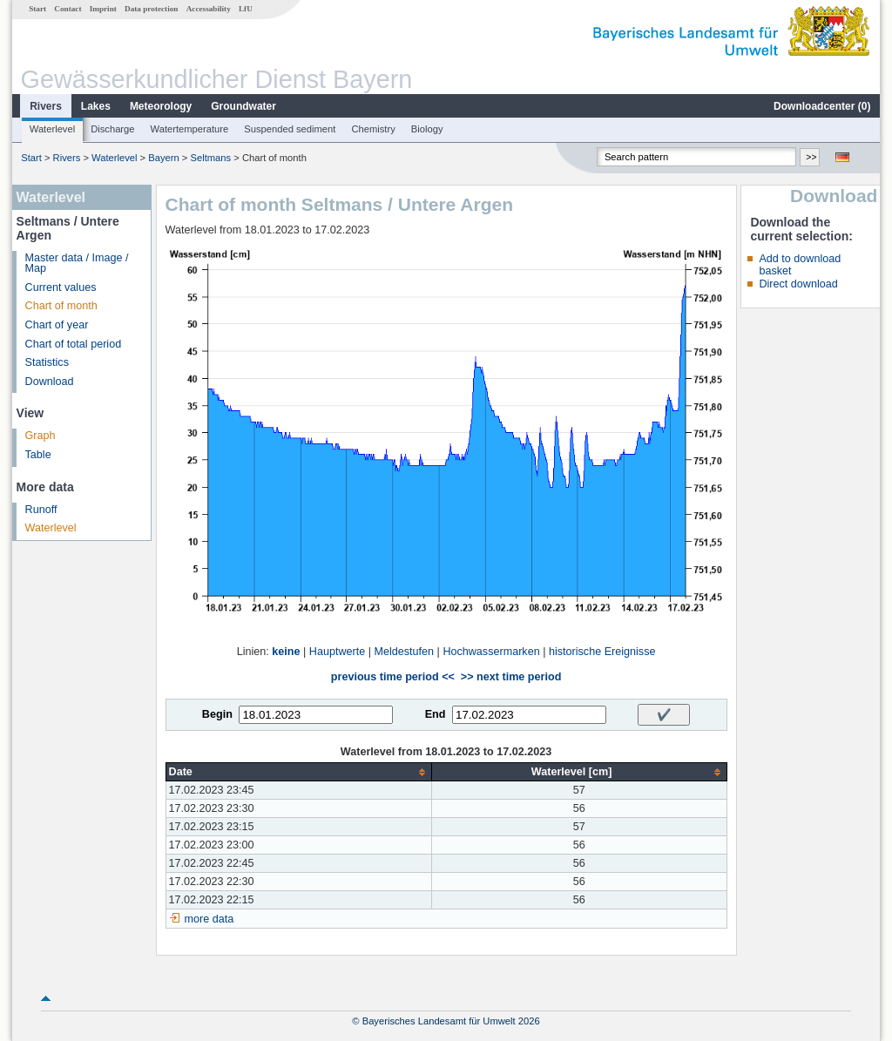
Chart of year (57, 325)
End (435, 714)
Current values (61, 287)
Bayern (163, 157)
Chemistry (373, 129)
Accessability (208, 8)
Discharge (112, 129)
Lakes (96, 106)
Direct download (798, 284)
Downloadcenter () (822, 106)
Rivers (46, 106)
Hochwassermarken (491, 652)
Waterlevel (52, 129)
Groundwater (243, 106)
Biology (427, 129)
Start (37, 8)
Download (49, 381)
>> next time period (511, 677)
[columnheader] (298, 772)
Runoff (41, 510)
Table (38, 455)
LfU (246, 8)
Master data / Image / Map (77, 263)
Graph (40, 435)
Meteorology (161, 106)
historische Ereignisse (602, 652)
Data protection (151, 8)
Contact (67, 8)
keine (286, 652)
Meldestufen (404, 652)
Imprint (103, 8)
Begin (217, 714)
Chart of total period (73, 344)
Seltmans (210, 157)
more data (209, 919)
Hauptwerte (337, 652)
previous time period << (393, 677)
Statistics (47, 362)
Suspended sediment (289, 129)
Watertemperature (190, 129)
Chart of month (61, 306)
